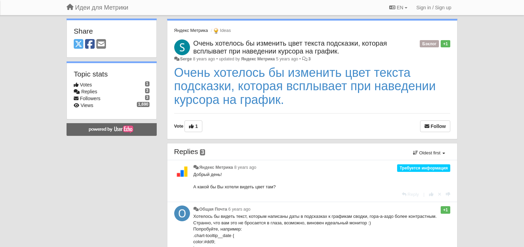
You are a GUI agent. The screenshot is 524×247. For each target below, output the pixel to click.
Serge (186, 59)
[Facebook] (90, 44)
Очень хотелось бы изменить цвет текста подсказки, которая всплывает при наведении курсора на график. (290, 47)
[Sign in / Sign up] (434, 7)
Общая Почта (213, 209)
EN (398, 7)
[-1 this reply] (448, 194)
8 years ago (245, 167)
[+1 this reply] (431, 194)
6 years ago (239, 209)
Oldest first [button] (429, 152)
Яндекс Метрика (191, 30)
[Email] (101, 44)
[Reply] (410, 194)
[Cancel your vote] (439, 194)
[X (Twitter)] (78, 44)
